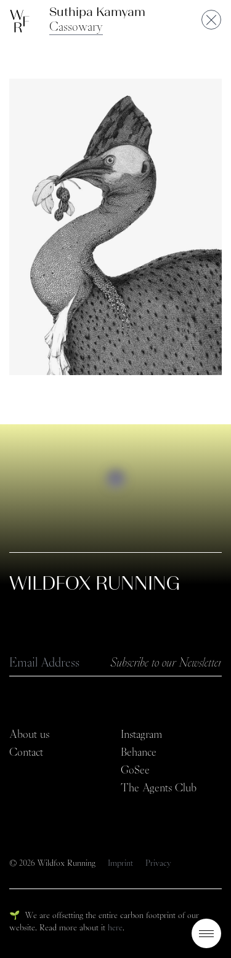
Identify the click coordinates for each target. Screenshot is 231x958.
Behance (138, 752)
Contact (26, 752)
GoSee (135, 769)
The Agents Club (159, 787)
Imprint (122, 862)
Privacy (158, 862)
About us (29, 734)
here (115, 927)
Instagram (141, 734)
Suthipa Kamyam (97, 11)
